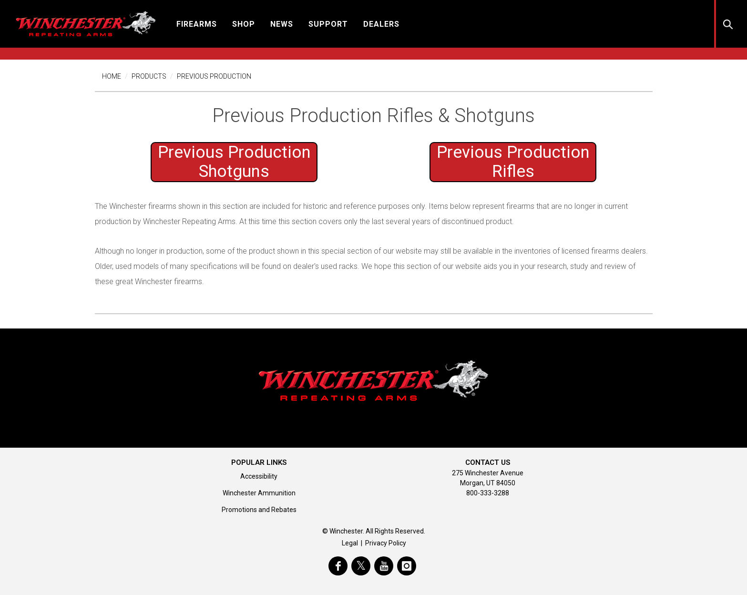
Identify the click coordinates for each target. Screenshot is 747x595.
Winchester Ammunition (259, 493)
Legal (350, 543)
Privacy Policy (385, 543)
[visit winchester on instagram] (406, 565)
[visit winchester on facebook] (338, 565)
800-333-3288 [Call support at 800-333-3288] (487, 493)
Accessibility (258, 476)
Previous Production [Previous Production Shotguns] (234, 162)
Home (111, 76)
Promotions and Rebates (259, 509)
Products (149, 76)
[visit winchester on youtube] (383, 565)
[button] (196, 24)
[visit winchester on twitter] (360, 565)
